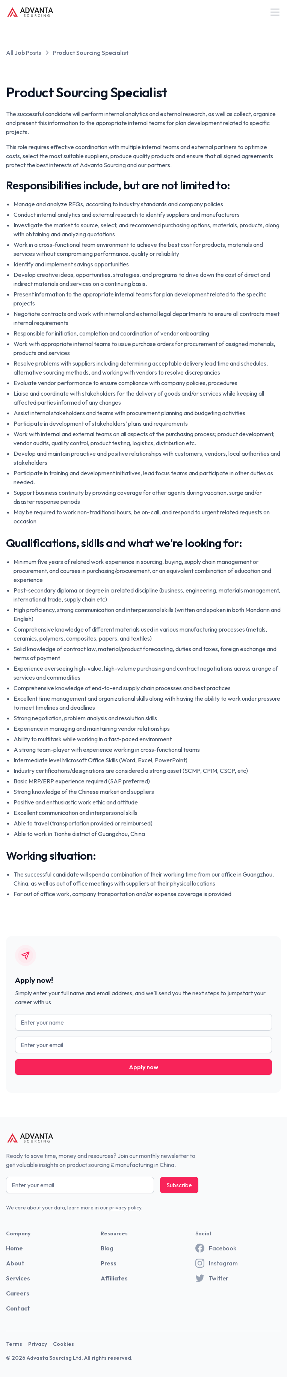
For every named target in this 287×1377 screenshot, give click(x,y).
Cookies (63, 1344)
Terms (14, 1344)
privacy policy (125, 1207)
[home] (30, 12)
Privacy (37, 1344)
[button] (273, 12)
